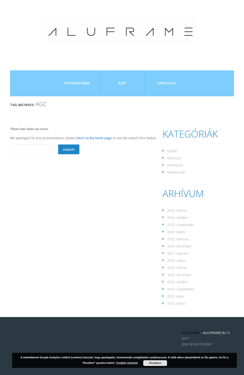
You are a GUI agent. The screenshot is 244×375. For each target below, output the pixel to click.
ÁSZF (122, 83)
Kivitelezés (175, 165)
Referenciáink (77, 83)
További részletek (127, 362)
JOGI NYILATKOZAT (197, 344)
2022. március (177, 239)
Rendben (155, 363)
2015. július (175, 296)
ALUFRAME (190, 332)
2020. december (179, 246)
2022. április (176, 232)
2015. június (176, 303)
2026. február (177, 210)
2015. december (179, 275)
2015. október (177, 282)
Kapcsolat (167, 83)
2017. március (177, 253)
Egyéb (172, 151)
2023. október (177, 218)
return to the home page (94, 138)
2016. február (177, 268)
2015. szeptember (180, 289)
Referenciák (176, 172)
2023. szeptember (180, 225)
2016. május (176, 260)
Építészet (174, 158)
